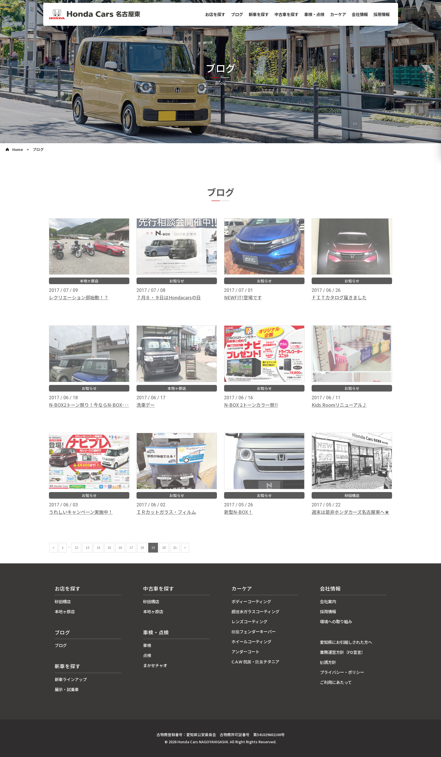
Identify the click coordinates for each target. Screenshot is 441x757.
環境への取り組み (336, 621)
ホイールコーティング (251, 641)
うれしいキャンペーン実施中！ (81, 517)
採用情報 (381, 14)
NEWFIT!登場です (243, 302)
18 (142, 553)
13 (87, 553)
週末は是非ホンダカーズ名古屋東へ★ (350, 517)
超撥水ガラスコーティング (255, 611)
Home (17, 149)
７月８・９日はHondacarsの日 (169, 302)
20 (164, 553)
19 (153, 553)
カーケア (338, 14)
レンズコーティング (249, 621)
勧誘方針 (328, 662)
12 (76, 553)
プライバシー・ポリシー (342, 672)
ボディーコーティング (251, 601)
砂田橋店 (63, 601)
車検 (147, 645)
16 (120, 553)
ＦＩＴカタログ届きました (339, 302)
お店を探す (215, 14)
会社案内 (328, 601)
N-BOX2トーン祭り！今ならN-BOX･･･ (89, 410)
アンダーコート (245, 651)
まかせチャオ (155, 665)
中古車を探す (286, 14)
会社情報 (360, 14)
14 (98, 553)
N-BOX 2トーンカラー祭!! (251, 410)
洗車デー (146, 410)
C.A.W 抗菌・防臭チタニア (255, 661)
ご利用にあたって (336, 682)
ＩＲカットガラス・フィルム (166, 517)
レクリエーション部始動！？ (78, 302)
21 (175, 553)
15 (109, 553)
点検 (147, 655)
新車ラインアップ (71, 679)
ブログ (237, 14)
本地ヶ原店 (65, 611)
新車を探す (259, 14)
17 (131, 553)
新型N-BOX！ (238, 517)
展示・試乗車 (67, 689)
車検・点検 (314, 14)
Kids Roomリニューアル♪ (339, 410)
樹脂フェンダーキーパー (254, 631)
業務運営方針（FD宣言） (342, 652)
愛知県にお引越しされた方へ (346, 642)
